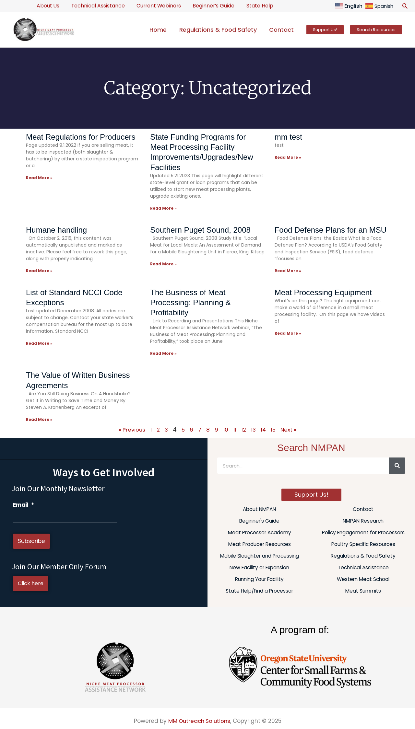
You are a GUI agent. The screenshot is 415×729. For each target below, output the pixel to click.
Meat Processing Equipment (323, 292)
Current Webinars (154, 5)
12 (243, 429)
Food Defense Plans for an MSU (331, 229)
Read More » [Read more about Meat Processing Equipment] (288, 333)
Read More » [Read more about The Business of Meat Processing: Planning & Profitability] (163, 353)
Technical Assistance (95, 5)
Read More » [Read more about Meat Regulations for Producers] (39, 177)
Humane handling (56, 229)
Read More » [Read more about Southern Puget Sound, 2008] (163, 263)
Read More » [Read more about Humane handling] (39, 270)
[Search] (397, 465)
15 (273, 429)
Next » (289, 429)
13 (253, 429)
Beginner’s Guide (208, 5)
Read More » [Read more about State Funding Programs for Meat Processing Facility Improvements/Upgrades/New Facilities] (163, 208)
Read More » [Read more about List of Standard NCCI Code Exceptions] (39, 343)
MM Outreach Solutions (199, 720)
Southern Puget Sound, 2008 (200, 229)
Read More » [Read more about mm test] (288, 157)
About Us (47, 5)
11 (234, 429)
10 (225, 429)
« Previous (131, 429)
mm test (288, 137)
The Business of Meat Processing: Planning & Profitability (190, 302)
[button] (405, 5)
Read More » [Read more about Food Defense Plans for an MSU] (288, 270)
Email (23, 504)
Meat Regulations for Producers (81, 137)
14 (264, 429)
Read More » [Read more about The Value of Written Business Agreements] (39, 419)
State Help (252, 5)
